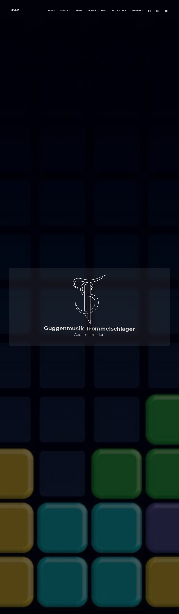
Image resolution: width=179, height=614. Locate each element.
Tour (79, 10)
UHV (103, 10)
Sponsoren (119, 10)
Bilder (92, 10)
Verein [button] (64, 10)
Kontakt (137, 10)
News (51, 10)
